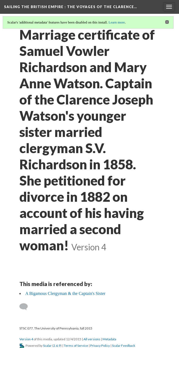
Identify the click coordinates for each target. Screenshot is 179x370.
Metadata (109, 339)
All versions (91, 339)
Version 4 (26, 339)
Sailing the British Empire (70, 7)
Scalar (47, 346)
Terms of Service (76, 346)
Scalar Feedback (123, 346)
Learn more (116, 22)
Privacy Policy (100, 346)
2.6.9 (57, 346)
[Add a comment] (26, 306)
